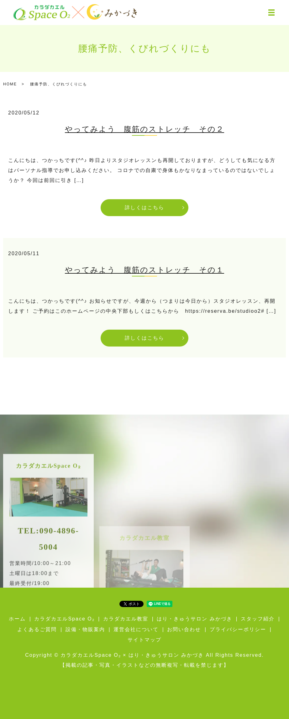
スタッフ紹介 (258, 618)
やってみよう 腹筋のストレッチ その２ (144, 129)
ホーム (17, 618)
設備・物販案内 (85, 629)
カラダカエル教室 (125, 618)
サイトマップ (144, 639)
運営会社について (136, 629)
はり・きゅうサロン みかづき (194, 618)
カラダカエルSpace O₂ (64, 618)
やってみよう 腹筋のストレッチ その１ (144, 270)
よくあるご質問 (37, 629)
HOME (10, 84)
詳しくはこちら (144, 207)
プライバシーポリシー (238, 629)
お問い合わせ (184, 629)
